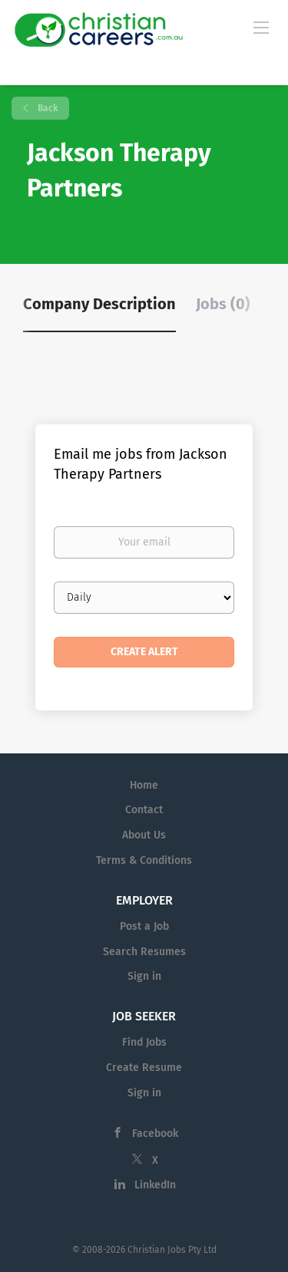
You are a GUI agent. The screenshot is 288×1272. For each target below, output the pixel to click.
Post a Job (144, 926)
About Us (144, 835)
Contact (144, 809)
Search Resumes (144, 951)
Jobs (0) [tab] (223, 304)
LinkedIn (155, 1184)
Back (46, 108)
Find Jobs (144, 1042)
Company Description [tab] (99, 304)
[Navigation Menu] (261, 26)
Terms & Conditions (144, 860)
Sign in (144, 976)
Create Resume (144, 1067)
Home (144, 785)
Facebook (155, 1133)
